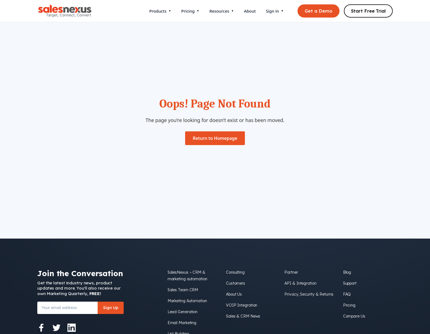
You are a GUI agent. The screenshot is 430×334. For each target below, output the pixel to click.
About (250, 11)
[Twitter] (56, 328)
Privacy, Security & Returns (308, 294)
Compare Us (354, 316)
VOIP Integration (241, 305)
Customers (235, 283)
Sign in (275, 11)
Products (160, 11)
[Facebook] (41, 328)
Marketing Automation (187, 300)
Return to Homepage (215, 138)
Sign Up (110, 307)
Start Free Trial (368, 11)
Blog (347, 272)
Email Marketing (182, 322)
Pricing (190, 11)
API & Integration (300, 283)
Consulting (235, 272)
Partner (291, 272)
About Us (234, 294)
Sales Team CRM (183, 289)
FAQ (347, 294)
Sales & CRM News (243, 316)
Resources (221, 11)
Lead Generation (183, 311)
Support (350, 283)
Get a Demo (318, 11)
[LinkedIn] (71, 328)
